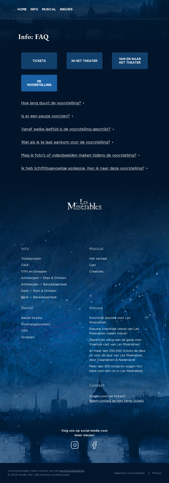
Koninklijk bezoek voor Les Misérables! (109, 320)
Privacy (156, 473)
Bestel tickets (31, 317)
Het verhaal (98, 258)
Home (22, 9)
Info (34, 9)
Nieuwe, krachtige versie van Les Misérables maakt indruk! (114, 331)
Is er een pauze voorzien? (45, 116)
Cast (92, 265)
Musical (49, 9)
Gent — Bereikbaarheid (38, 297)
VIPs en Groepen (34, 271)
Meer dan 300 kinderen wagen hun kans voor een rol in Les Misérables (116, 368)
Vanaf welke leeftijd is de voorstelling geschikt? (66, 129)
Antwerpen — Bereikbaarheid (43, 284)
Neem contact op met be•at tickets (116, 400)
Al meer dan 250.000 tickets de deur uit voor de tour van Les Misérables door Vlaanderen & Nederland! (117, 355)
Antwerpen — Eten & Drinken (43, 278)
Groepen (27, 337)
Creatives (96, 271)
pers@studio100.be (71, 471)
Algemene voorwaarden (130, 473)
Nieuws (66, 9)
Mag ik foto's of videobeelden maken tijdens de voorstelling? (78, 155)
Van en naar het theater (130, 61)
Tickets (39, 60)
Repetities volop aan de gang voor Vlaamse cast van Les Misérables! (115, 342)
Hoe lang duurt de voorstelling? (51, 103)
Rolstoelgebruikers (35, 324)
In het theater (84, 60)
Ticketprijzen (31, 258)
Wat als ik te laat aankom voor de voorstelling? (65, 142)
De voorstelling (39, 83)
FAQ (24, 265)
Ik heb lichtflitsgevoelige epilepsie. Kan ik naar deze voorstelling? (82, 168)
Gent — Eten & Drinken (38, 290)
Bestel (27, 308)
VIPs (24, 330)
